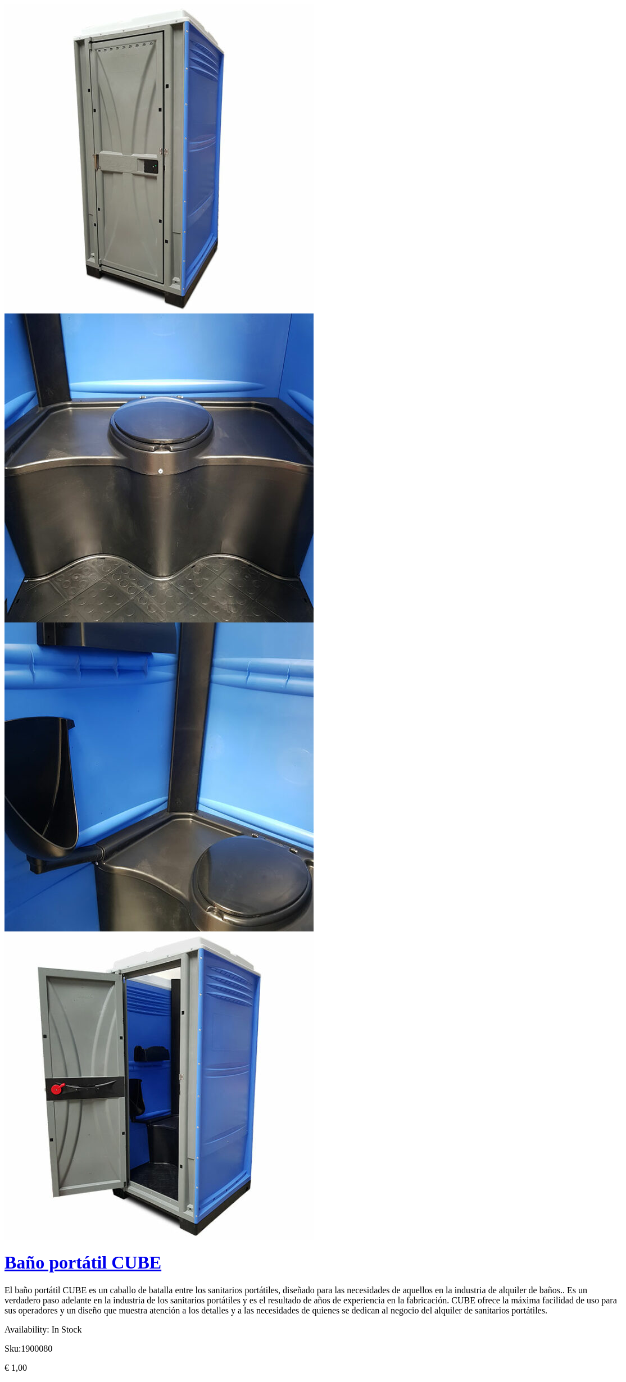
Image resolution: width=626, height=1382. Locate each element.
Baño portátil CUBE (82, 1262)
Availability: (26, 1329)
